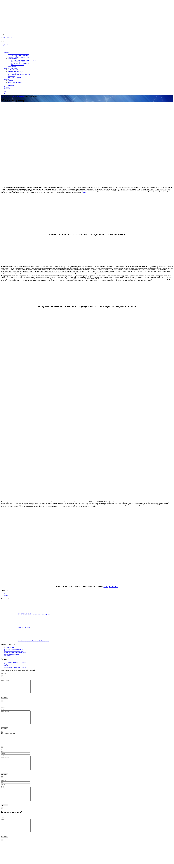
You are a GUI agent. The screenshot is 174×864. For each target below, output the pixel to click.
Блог (9, 84)
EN (5, 93)
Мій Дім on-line (111, 586)
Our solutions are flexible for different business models (33, 641)
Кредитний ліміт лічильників (20, 63)
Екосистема (11, 76)
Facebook (7, 594)
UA (5, 91)
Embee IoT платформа (10, 68)
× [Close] (1, 703)
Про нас (6, 87)
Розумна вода (12, 66)
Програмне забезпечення (15, 77)
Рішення (6, 52)
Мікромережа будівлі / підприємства (18, 57)
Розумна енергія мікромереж (15, 96)
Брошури (10, 80)
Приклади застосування (15, 82)
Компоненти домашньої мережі (17, 73)
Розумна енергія (12, 58)
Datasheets (11, 85)
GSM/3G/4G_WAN (13, 69)
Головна (3, 96)
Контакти (7, 88)
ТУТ (84, 192)
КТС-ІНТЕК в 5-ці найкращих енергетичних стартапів (34, 614)
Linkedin (6, 595)
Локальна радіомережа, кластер (17, 71)
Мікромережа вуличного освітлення (18, 54)
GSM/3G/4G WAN (9, 648)
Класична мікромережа (18, 61)
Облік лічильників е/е (17, 65)
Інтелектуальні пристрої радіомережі (19, 74)
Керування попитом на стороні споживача (23, 60)
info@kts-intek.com (6, 45)
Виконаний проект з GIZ (25, 627)
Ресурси (6, 79)
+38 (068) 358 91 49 (6, 37)
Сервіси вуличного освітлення (20, 55)
